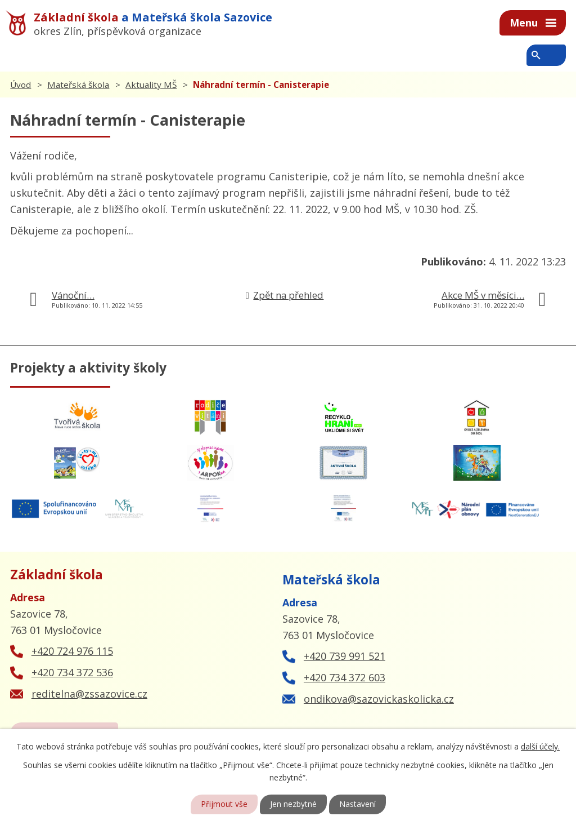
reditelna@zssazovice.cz (89, 693)
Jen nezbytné (293, 804)
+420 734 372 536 (72, 672)
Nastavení (357, 804)
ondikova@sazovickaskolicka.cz (379, 699)
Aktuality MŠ (151, 84)
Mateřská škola (78, 84)
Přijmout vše (224, 804)
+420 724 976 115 (72, 651)
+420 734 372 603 (344, 677)
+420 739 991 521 (344, 656)
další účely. (540, 745)
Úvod (20, 84)
